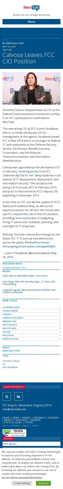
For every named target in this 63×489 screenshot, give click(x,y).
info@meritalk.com (14, 409)
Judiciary (7, 332)
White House (8, 335)
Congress (7, 314)
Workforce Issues (11, 339)
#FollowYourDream (37, 242)
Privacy (35, 426)
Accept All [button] (43, 483)
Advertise (15, 426)
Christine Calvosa (11, 360)
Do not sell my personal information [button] (22, 477)
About (5, 426)
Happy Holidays (10, 325)
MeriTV (8, 420)
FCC (25, 267)
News (15, 417)
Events (26, 417)
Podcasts (21, 420)
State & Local (13, 422)
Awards (36, 420)
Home (6, 417)
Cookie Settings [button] (22, 483)
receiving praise (28, 171)
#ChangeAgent (12, 246)
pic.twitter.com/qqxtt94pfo (39, 246)
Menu (31, 22)
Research (39, 417)
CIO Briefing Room (11, 307)
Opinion (53, 417)
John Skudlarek (10, 367)
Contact (25, 426)
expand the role (23, 214)
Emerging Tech (9, 321)
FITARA (29, 422)
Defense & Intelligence (13, 318)
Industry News (9, 328)
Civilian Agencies (12, 267)
